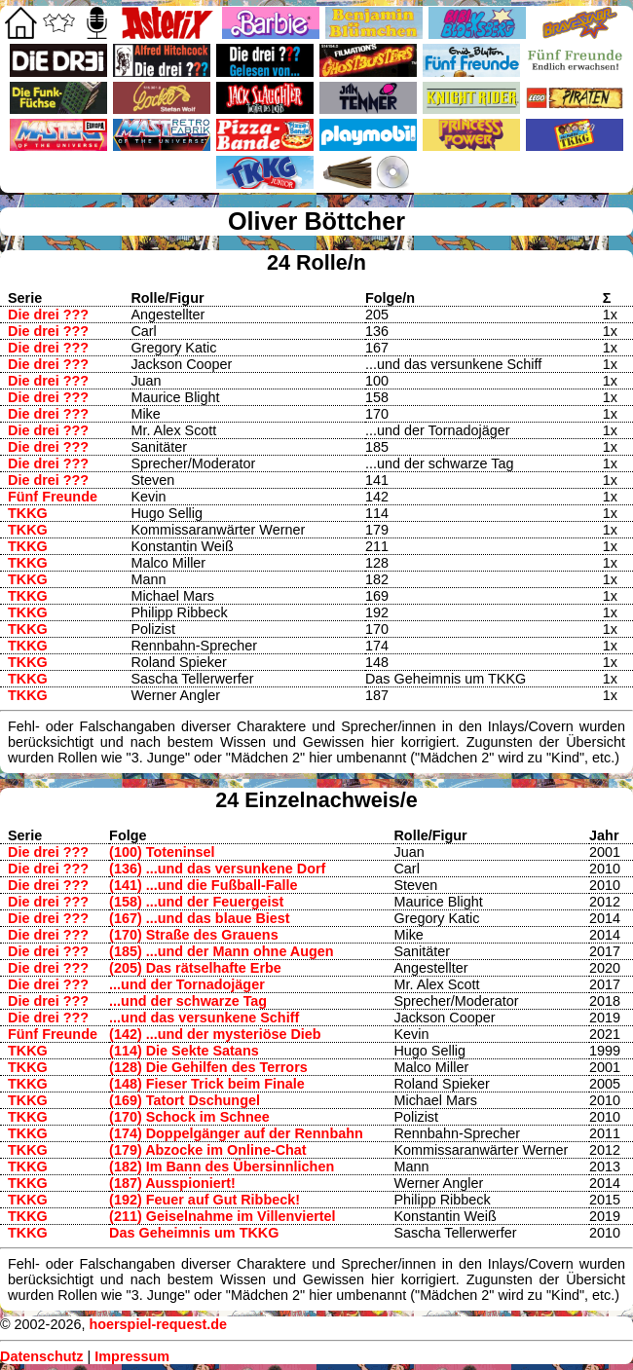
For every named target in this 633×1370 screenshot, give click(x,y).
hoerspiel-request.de (158, 1324)
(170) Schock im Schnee (189, 1117)
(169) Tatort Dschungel (184, 1100)
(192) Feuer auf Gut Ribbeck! (204, 1199)
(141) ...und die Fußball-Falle (203, 885)
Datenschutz (42, 1356)
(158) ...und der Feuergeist (196, 901)
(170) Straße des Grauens (194, 935)
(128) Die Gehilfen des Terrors (208, 1067)
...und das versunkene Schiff (204, 1017)
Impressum (131, 1356)
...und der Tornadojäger (187, 984)
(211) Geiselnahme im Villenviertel (222, 1216)
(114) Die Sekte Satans (184, 1050)
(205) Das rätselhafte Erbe (195, 968)
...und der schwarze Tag (188, 1001)
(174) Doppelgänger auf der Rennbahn (236, 1133)
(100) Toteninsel (161, 852)
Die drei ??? (48, 314)
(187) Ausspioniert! (172, 1183)
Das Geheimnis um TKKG (194, 1232)
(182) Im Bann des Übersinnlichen (221, 1166)
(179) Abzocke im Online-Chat (208, 1150)
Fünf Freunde (52, 496)
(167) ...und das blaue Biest (199, 918)
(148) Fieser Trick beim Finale (207, 1084)
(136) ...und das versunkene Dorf (217, 868)
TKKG (28, 513)
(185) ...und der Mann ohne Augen (221, 951)
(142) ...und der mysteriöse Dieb (215, 1034)
